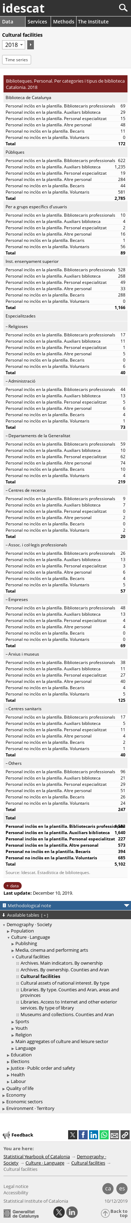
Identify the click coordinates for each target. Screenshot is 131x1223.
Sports (22, 1021)
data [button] (14, 886)
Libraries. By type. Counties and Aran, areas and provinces (69, 992)
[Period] (13, 44)
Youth (21, 1028)
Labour (18, 1081)
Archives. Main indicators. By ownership (62, 963)
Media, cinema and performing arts (51, 950)
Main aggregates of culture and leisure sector (61, 1041)
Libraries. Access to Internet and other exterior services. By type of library (68, 1005)
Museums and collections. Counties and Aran (67, 1014)
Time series (16, 60)
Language (25, 1048)
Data (7, 21)
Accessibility (15, 1192)
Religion (23, 1035)
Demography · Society (29, 924)
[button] (125, 1134)
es (122, 1188)
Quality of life (20, 1088)
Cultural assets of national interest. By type (65, 983)
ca (108, 1188)
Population (22, 931)
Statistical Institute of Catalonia (35, 1201)
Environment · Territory (30, 1108)
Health (18, 1074)
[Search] (100, 8)
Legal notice (15, 1186)
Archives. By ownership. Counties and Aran (65, 969)
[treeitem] (66, 931)
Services (37, 21)
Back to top (119, 1213)
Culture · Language (30, 937)
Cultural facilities (33, 956)
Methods (63, 21)
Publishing (26, 943)
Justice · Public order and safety (43, 1068)
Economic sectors (24, 1101)
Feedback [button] (17, 1135)
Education (21, 1054)
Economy (16, 1095)
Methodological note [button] (29, 905)
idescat (23, 8)
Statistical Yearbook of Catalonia (36, 1156)
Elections (20, 1061)
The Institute (93, 21)
